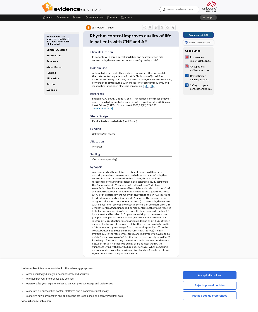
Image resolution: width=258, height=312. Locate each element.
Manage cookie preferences (209, 295)
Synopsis (56, 81)
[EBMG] (194, 58)
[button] (127, 17)
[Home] (47, 17)
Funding (55, 64)
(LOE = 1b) (144, 86)
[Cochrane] (194, 77)
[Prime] (94, 17)
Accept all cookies (209, 275)
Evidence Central (86, 7)
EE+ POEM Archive (95, 27)
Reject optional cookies (210, 285)
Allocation (57, 70)
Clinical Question (56, 37)
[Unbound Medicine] (210, 6)
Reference (57, 50)
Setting (55, 75)
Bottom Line (58, 44)
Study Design (55, 57)
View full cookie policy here (37, 301)
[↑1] (194, 35)
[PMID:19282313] (99, 108)
